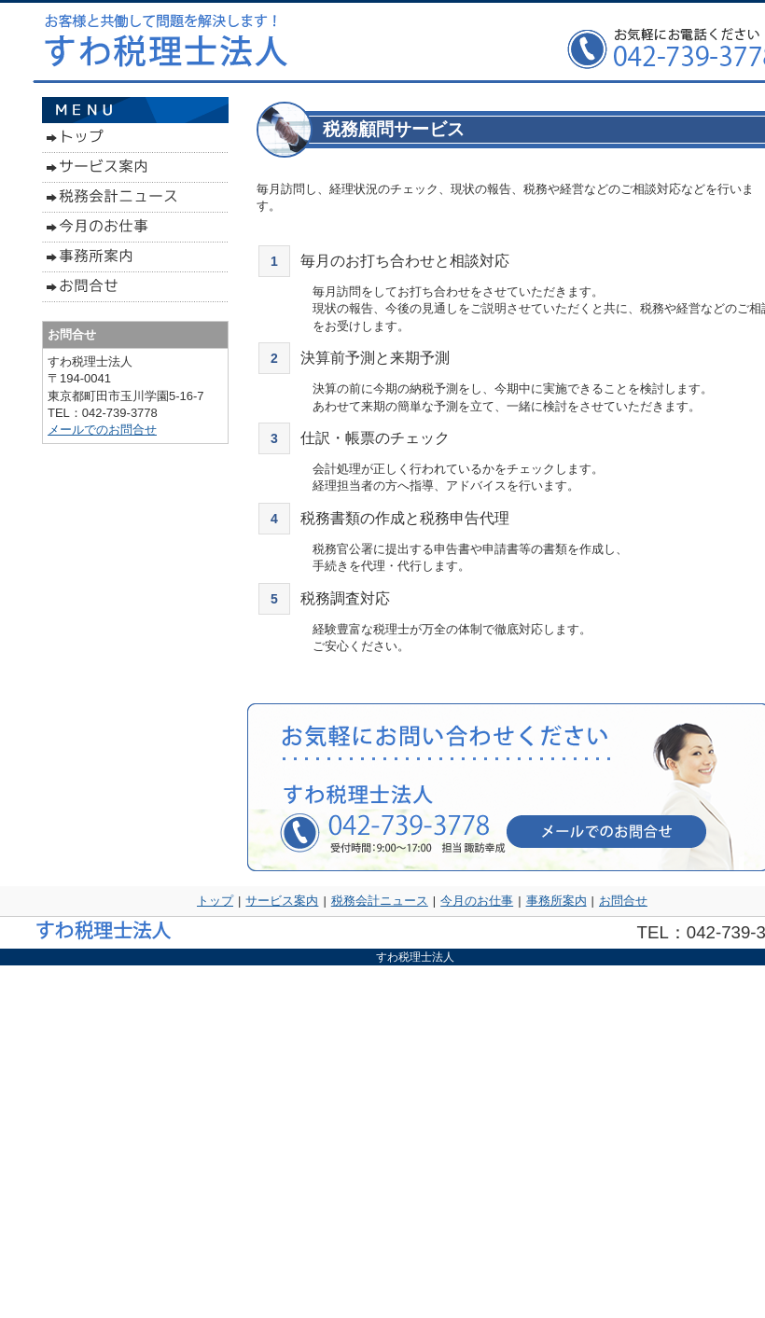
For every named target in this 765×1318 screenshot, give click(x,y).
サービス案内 (281, 901)
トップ (215, 901)
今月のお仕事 (476, 901)
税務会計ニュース (379, 901)
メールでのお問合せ (102, 430)
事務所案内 (556, 901)
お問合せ (623, 901)
